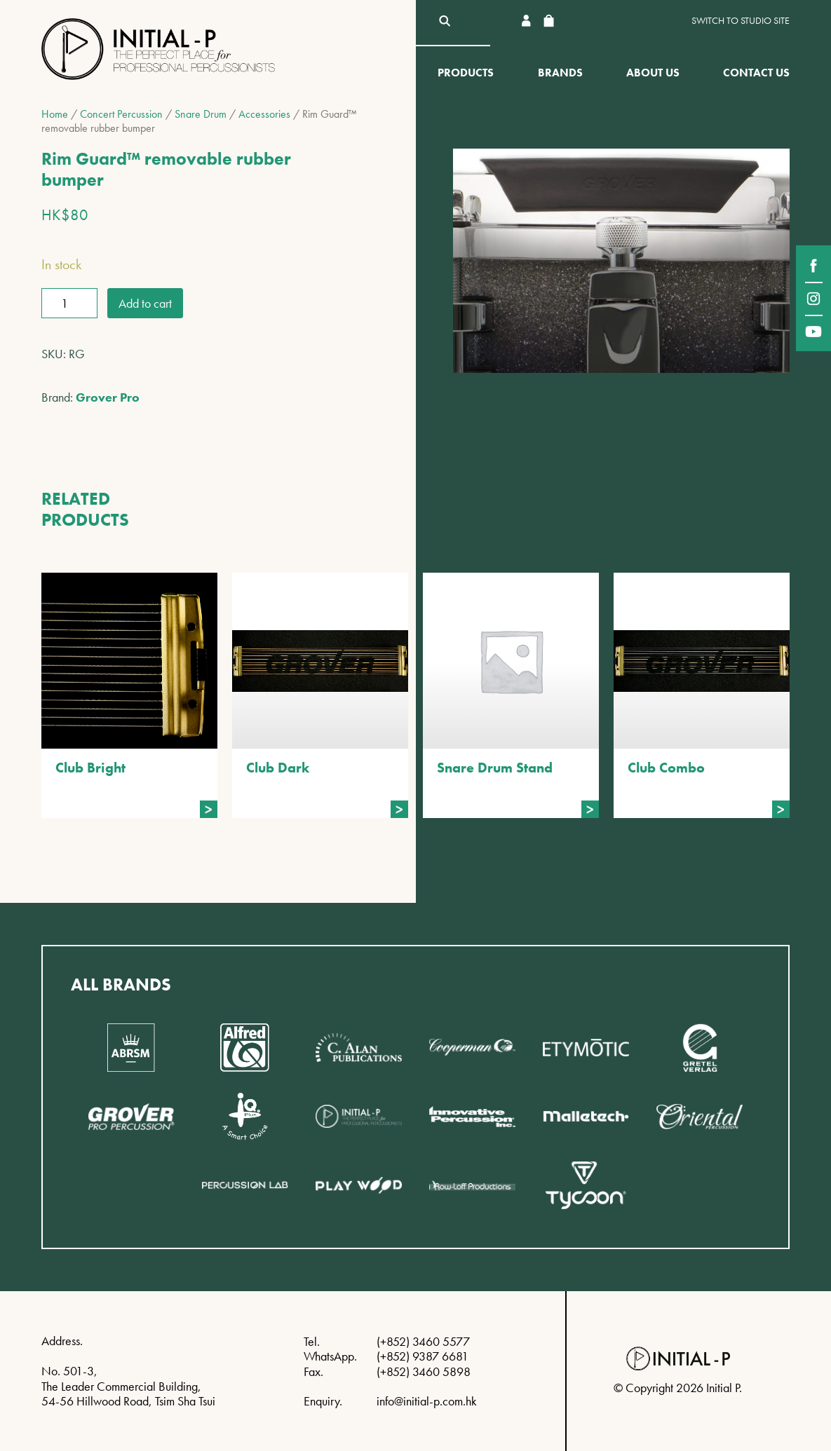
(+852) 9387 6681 (422, 1356)
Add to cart (145, 303)
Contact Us (756, 72)
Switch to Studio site (740, 21)
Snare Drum (201, 114)
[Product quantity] (69, 303)
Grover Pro (108, 397)
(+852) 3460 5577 (423, 1341)
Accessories (264, 114)
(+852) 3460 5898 (424, 1371)
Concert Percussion (121, 114)
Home (54, 114)
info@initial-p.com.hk (427, 1401)
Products (466, 72)
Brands (560, 72)
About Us (653, 72)
